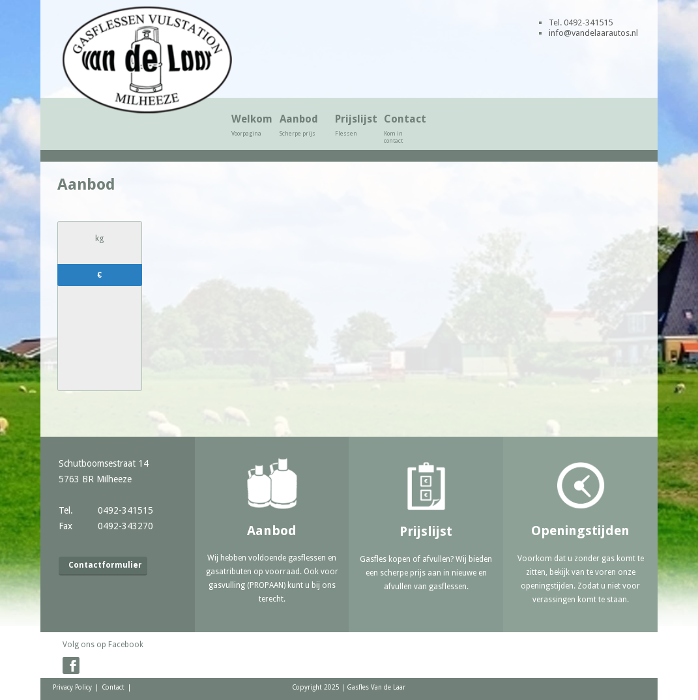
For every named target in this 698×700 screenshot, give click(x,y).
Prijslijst (353, 125)
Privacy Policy (72, 687)
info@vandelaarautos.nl (593, 33)
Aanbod (301, 125)
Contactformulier (105, 565)
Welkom (249, 125)
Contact (402, 129)
